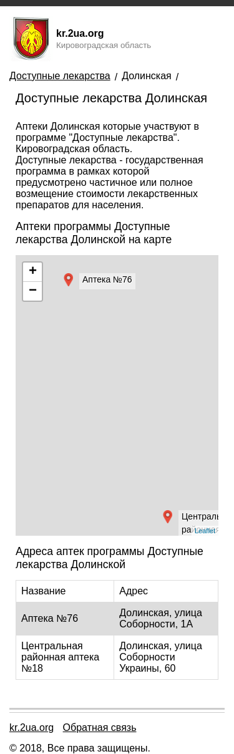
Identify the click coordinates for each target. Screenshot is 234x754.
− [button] (33, 291)
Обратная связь (100, 727)
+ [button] (33, 272)
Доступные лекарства (59, 75)
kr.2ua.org (31, 727)
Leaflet (205, 530)
